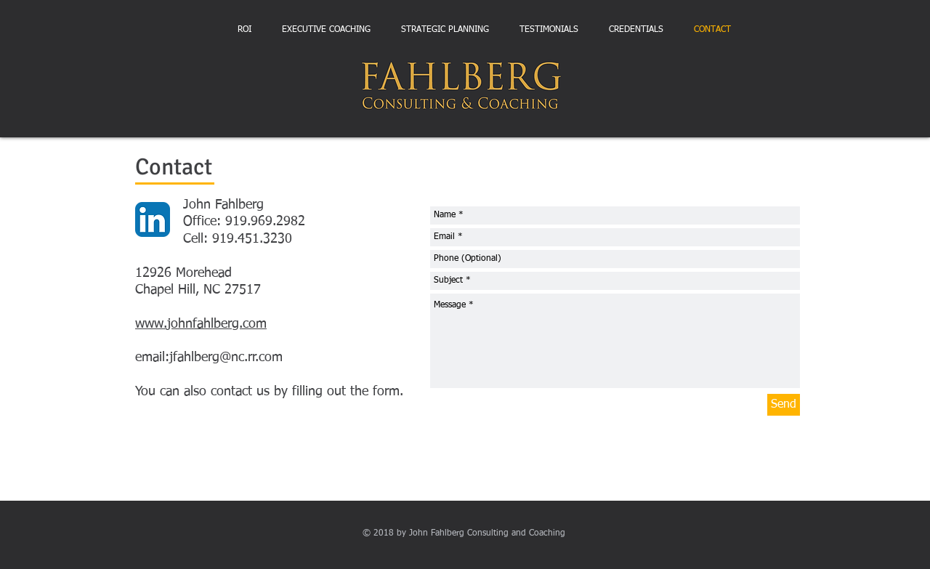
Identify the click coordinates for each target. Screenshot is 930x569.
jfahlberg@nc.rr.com (226, 357)
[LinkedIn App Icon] (152, 219)
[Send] (783, 405)
